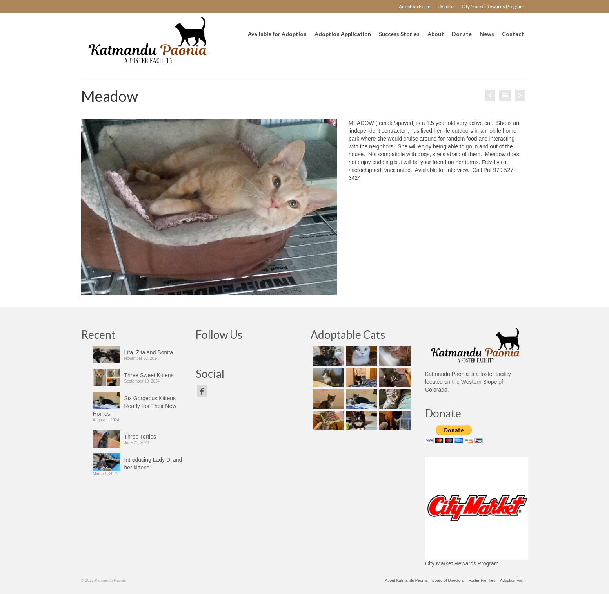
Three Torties (140, 436)
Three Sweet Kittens (149, 375)
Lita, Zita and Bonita (148, 352)
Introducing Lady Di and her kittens (153, 464)
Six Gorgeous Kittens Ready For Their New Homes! (134, 406)
